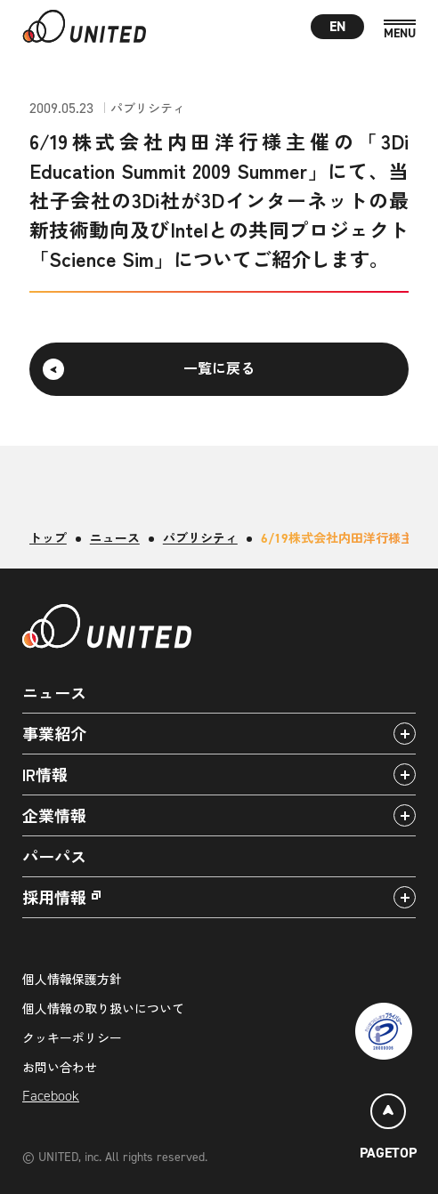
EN (337, 26)
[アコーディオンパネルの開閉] (404, 733)
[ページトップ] (388, 1129)
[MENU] (400, 30)
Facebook (50, 1095)
